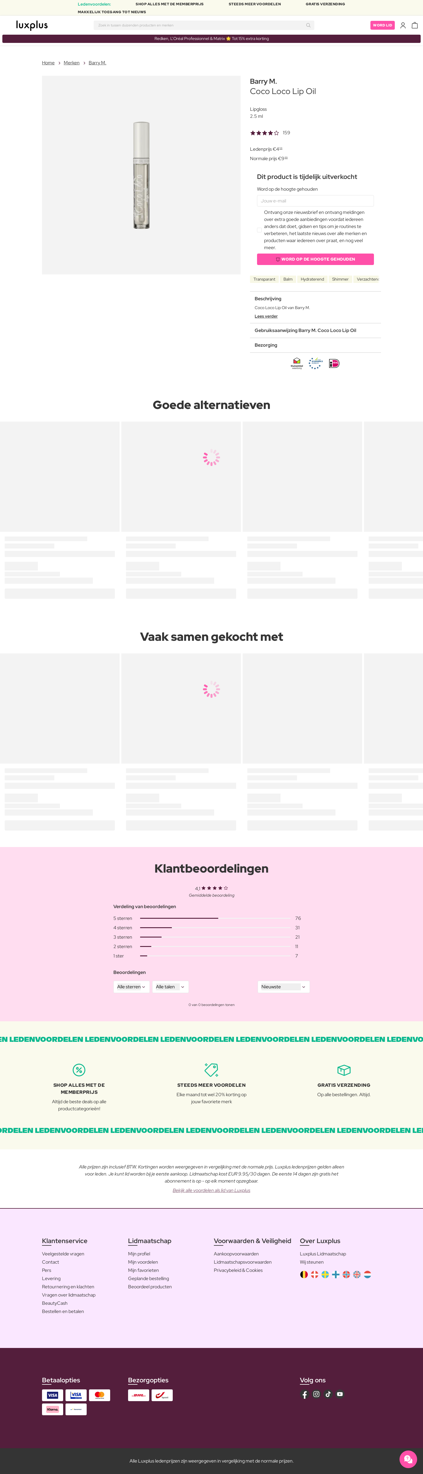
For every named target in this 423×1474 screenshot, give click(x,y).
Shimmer (340, 279)
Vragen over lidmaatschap (68, 1295)
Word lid (382, 25)
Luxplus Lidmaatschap (323, 1254)
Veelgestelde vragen (63, 1254)
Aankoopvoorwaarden (236, 1254)
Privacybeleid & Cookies (238, 1270)
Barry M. (97, 63)
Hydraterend (312, 279)
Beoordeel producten (150, 1287)
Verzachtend (368, 279)
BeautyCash (55, 1303)
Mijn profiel (139, 1254)
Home (48, 63)
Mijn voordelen (143, 1262)
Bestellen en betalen (63, 1311)
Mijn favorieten (143, 1270)
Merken (72, 63)
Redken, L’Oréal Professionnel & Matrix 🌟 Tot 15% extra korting (212, 38)
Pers (46, 1270)
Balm (288, 279)
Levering (51, 1278)
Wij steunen (312, 1262)
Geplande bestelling (148, 1278)
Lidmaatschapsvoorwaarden (243, 1262)
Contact (50, 1262)
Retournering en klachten (68, 1287)
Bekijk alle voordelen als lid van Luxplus (211, 1190)
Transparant (264, 279)
